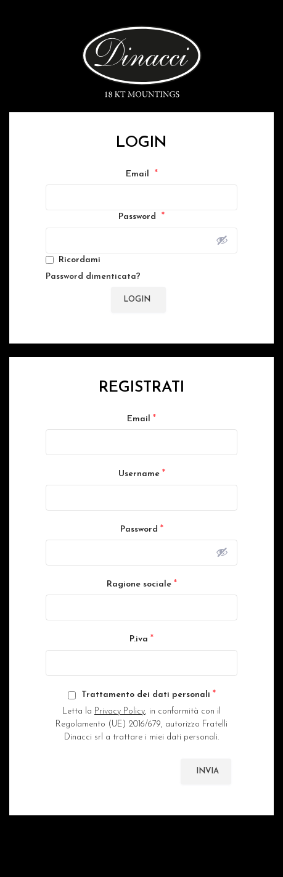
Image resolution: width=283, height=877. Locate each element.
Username (141, 474)
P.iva (141, 639)
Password (141, 216)
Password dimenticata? (93, 276)
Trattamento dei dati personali (142, 694)
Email (142, 174)
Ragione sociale (142, 584)
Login (136, 299)
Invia (207, 771)
